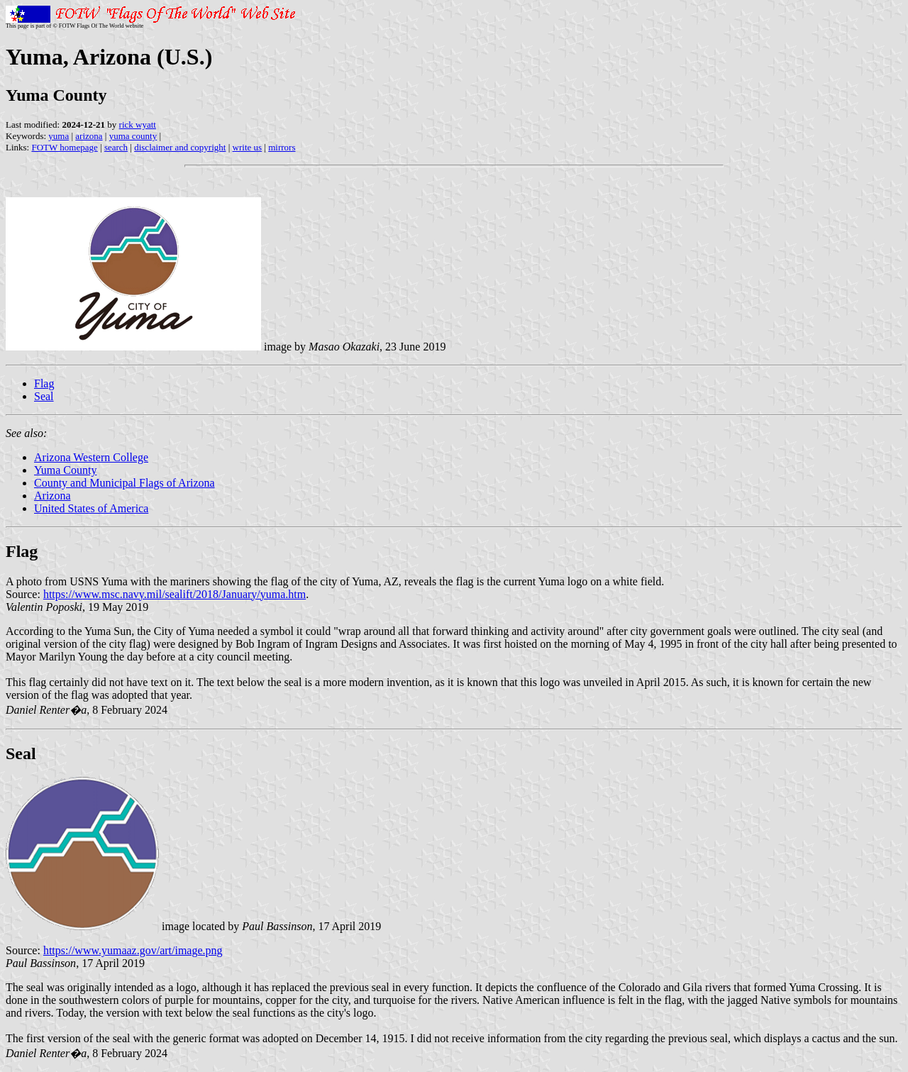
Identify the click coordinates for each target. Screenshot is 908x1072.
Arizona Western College (91, 457)
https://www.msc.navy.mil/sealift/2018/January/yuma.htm (174, 594)
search (116, 147)
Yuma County (65, 470)
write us (247, 147)
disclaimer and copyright (180, 147)
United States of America (91, 508)
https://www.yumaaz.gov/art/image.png (133, 950)
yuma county (133, 136)
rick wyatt (137, 124)
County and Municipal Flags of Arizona (124, 483)
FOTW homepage (64, 147)
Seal (44, 396)
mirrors (281, 147)
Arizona (52, 496)
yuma (58, 136)
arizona (88, 136)
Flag (44, 383)
